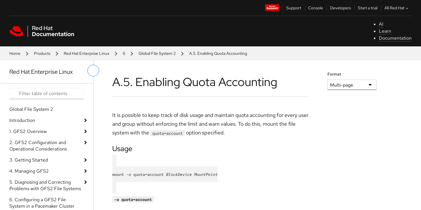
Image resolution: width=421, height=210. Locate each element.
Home (14, 53)
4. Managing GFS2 (29, 171)
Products (42, 53)
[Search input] (46, 93)
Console (315, 7)
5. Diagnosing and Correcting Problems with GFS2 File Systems (45, 185)
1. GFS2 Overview (28, 131)
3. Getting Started (28, 160)
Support (293, 7)
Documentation (395, 38)
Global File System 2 (157, 53)
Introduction (22, 120)
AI (381, 24)
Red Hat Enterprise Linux (86, 53)
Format (334, 74)
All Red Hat (397, 7)
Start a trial (367, 7)
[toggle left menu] (93, 70)
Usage (122, 148)
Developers (340, 7)
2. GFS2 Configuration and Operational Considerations (38, 145)
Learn (385, 31)
